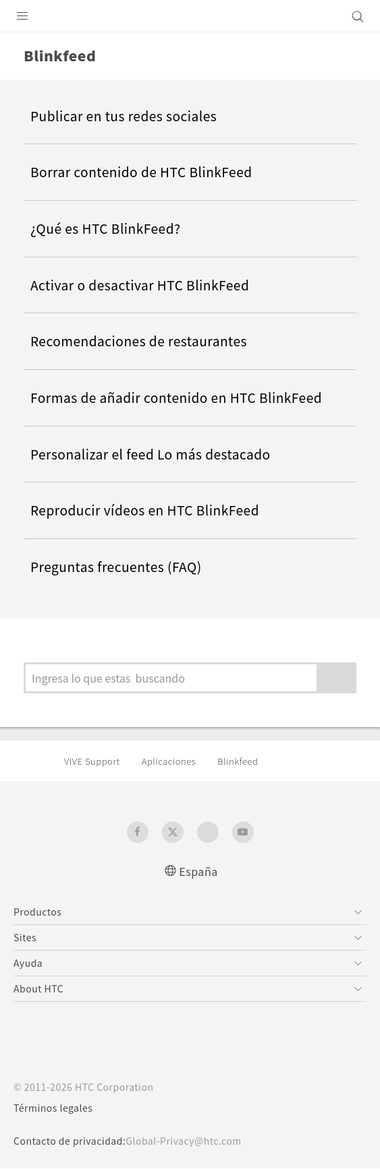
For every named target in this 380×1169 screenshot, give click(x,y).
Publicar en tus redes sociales (130, 116)
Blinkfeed (252, 760)
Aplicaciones (178, 760)
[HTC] (190, 16)
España (198, 870)
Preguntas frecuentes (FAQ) (123, 567)
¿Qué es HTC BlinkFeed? (112, 228)
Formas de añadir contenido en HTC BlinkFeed (188, 397)
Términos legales (55, 1108)
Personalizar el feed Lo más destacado (159, 454)
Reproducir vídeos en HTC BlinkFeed (153, 510)
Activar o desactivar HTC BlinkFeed (147, 285)
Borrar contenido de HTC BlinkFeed (149, 172)
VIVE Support (95, 760)
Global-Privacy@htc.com (194, 1141)
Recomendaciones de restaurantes (147, 341)
